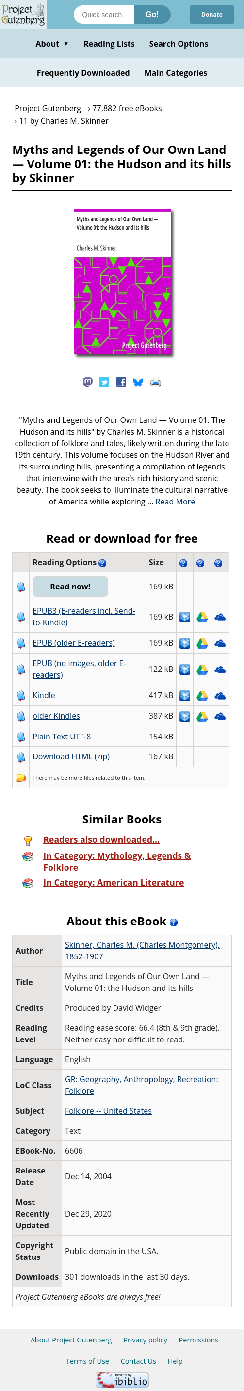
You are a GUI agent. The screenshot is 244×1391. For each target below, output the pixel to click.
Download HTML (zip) (71, 756)
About (52, 44)
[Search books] (104, 14)
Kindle (44, 695)
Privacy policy (145, 1339)
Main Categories (176, 72)
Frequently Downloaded (83, 72)
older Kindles (56, 715)
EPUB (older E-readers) (73, 642)
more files (81, 777)
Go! (152, 14)
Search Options (179, 43)
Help (175, 1361)
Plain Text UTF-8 (62, 736)
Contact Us (138, 1361)
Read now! (70, 586)
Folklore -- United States (108, 1111)
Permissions (199, 1339)
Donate (212, 14)
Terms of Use (87, 1361)
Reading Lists (109, 43)
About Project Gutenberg (71, 1339)
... (171, 501)
